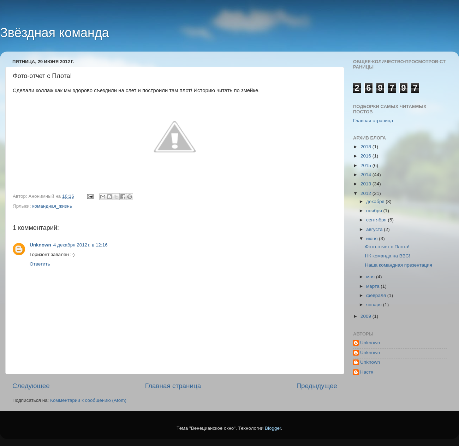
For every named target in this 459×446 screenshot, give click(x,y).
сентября (377, 219)
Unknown (40, 245)
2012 (366, 193)
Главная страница (173, 385)
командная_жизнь (52, 206)
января (374, 304)
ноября (374, 210)
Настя (367, 372)
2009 (366, 316)
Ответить (40, 264)
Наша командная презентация (398, 265)
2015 (366, 165)
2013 (366, 183)
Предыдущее (316, 385)
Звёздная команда (54, 32)
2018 (366, 146)
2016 (366, 156)
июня (372, 238)
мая (371, 276)
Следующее (31, 385)
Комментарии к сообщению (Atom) (88, 400)
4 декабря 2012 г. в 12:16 (80, 245)
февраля (376, 295)
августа (375, 229)
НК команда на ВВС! (387, 255)
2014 (366, 174)
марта (373, 286)
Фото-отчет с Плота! (387, 246)
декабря (376, 201)
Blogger (273, 428)
